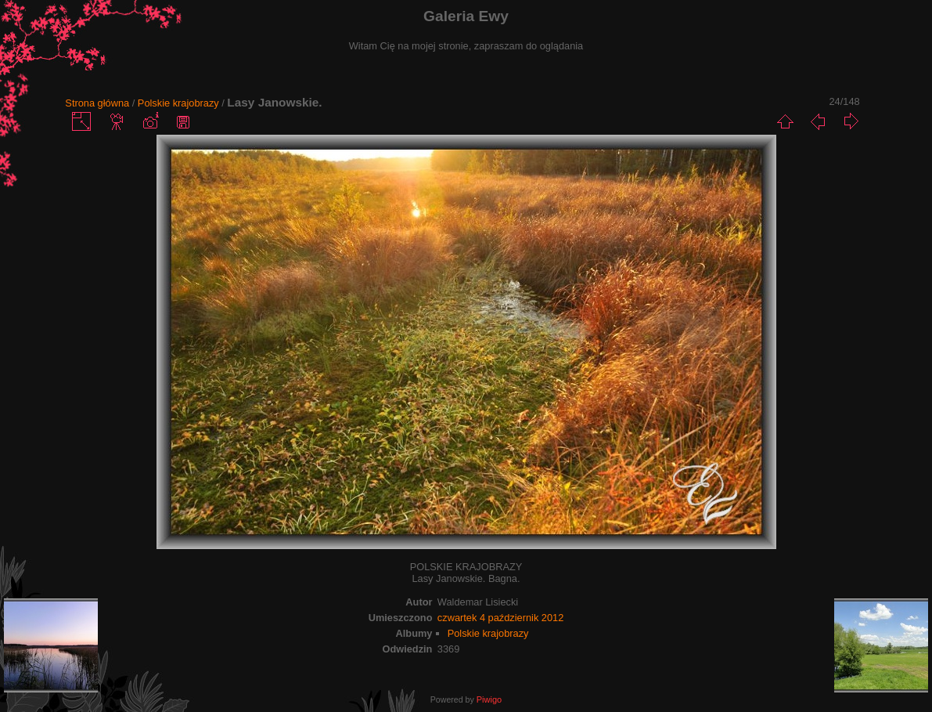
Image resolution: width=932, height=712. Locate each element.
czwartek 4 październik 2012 (500, 617)
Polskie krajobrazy (178, 103)
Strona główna (97, 103)
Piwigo (489, 699)
